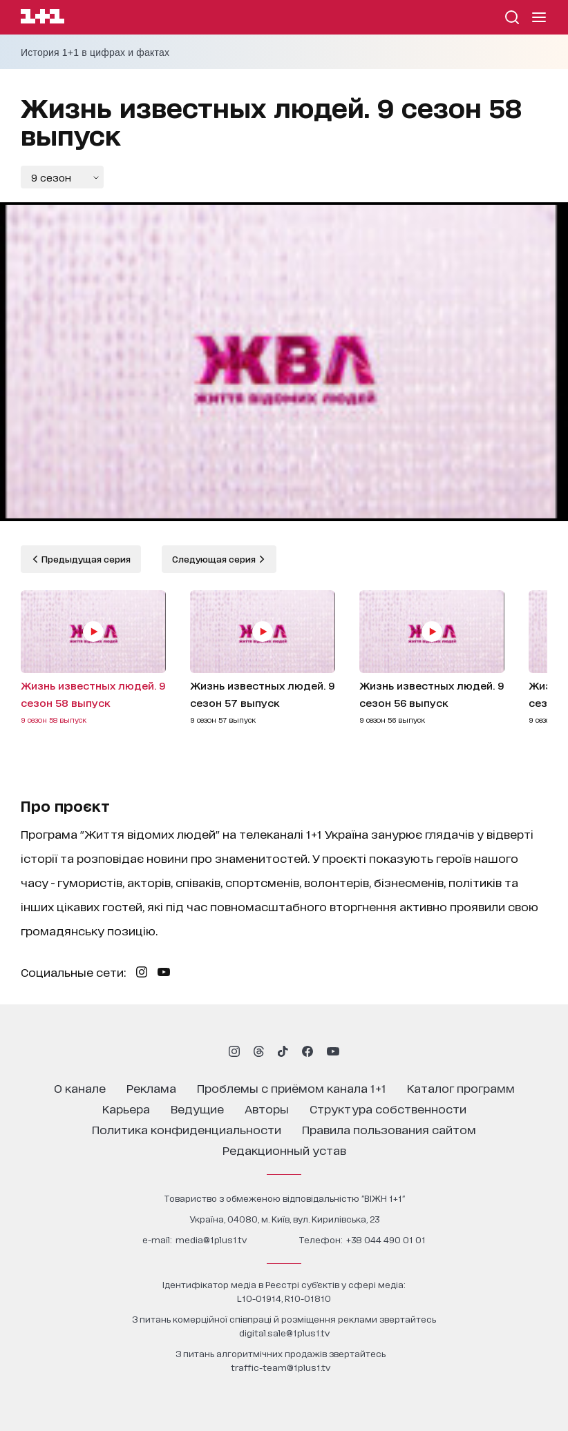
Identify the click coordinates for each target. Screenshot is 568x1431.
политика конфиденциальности (186, 1129)
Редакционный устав (284, 1149)
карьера (126, 1108)
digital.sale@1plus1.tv (284, 1332)
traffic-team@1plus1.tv (280, 1367)
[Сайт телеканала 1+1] (42, 18)
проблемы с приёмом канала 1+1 (291, 1087)
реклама (151, 1087)
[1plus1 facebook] (307, 1051)
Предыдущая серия (85, 559)
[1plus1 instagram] (234, 1051)
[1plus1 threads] (259, 1051)
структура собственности (388, 1108)
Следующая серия (215, 559)
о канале (80, 1087)
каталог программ (461, 1087)
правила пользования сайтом (389, 1129)
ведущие (197, 1108)
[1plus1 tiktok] (282, 1051)
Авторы (267, 1108)
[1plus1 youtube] (333, 1051)
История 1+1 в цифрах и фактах (95, 52)
